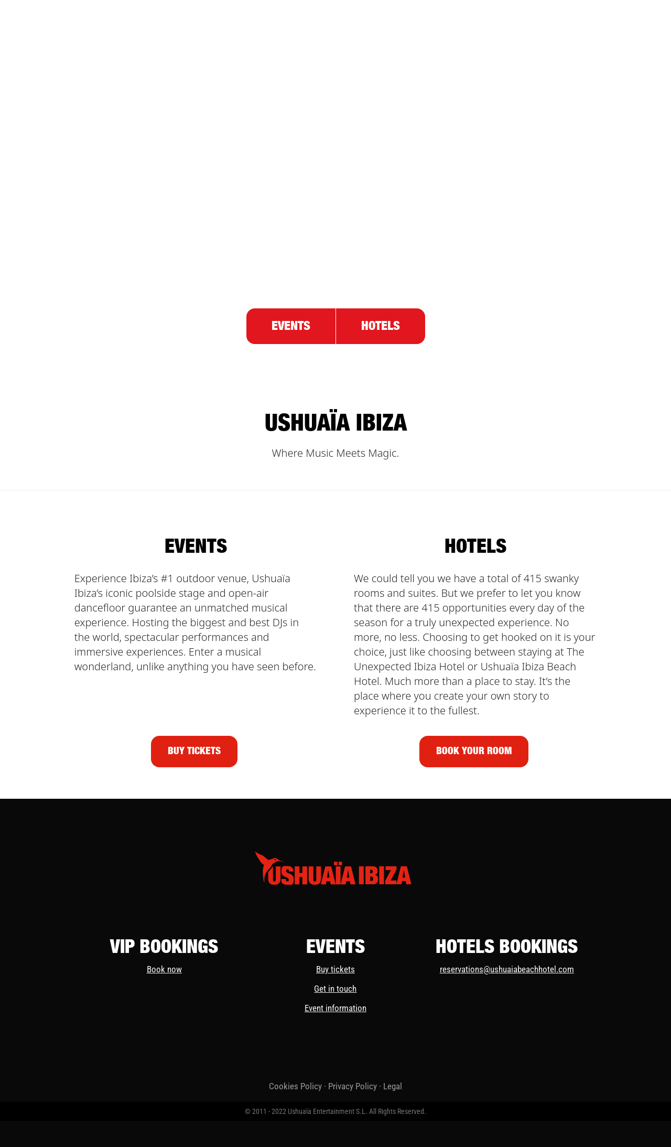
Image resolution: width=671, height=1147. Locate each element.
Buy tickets (335, 969)
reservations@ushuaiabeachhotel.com (507, 969)
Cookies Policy (295, 1086)
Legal (392, 1086)
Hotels (380, 326)
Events (291, 326)
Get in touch (335, 988)
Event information (335, 1008)
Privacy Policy (352, 1086)
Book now (164, 969)
